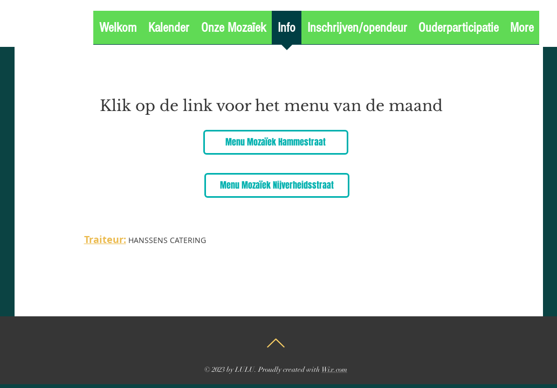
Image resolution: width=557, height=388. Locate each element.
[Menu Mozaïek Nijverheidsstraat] (276, 185)
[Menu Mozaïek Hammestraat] (275, 142)
